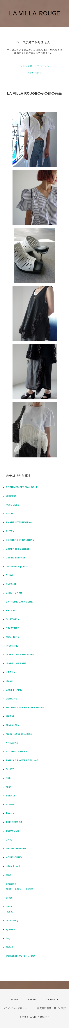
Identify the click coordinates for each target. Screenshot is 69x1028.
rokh (8, 787)
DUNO (9, 575)
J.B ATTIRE (13, 628)
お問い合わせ (34, 73)
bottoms (11, 884)
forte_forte (12, 637)
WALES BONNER (16, 848)
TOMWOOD (12, 831)
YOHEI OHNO (14, 857)
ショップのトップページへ (34, 66)
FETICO (10, 610)
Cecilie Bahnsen (16, 557)
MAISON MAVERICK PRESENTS (25, 707)
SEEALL (11, 795)
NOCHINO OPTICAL (17, 751)
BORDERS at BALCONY (20, 540)
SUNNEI (10, 804)
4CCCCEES (12, 505)
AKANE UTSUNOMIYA (19, 522)
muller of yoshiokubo (19, 734)
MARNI (10, 716)
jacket (9, 911)
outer (9, 906)
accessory (12, 920)
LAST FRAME (14, 690)
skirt (8, 889)
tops (8, 875)
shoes (9, 947)
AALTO (10, 513)
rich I (9, 778)
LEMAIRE (11, 698)
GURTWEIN (12, 619)
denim (29, 889)
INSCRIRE (12, 646)
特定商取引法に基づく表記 (51, 1008)
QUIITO (10, 769)
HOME (14, 999)
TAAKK (10, 813)
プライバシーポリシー (15, 1008)
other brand (13, 866)
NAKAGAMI (13, 743)
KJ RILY (10, 672)
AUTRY (10, 531)
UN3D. (9, 839)
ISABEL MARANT (16, 663)
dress (9, 898)
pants (18, 889)
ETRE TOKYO (14, 593)
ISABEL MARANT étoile (20, 654)
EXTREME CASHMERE (19, 601)
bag (8, 938)
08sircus (11, 496)
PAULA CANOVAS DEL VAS (22, 760)
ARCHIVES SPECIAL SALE (22, 487)
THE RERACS (14, 822)
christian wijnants (17, 566)
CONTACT (52, 999)
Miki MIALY (12, 725)
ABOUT (32, 999)
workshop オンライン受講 (20, 956)
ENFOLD (11, 584)
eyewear (11, 929)
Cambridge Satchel (17, 549)
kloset (9, 681)
